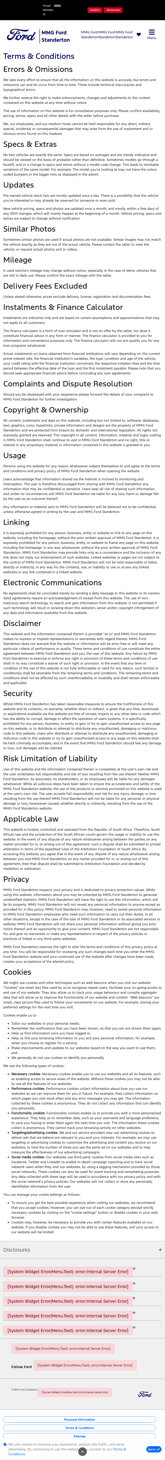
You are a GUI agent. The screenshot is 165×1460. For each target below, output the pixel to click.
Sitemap (80, 1436)
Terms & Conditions (79, 1428)
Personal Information (79, 1419)
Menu (151, 34)
